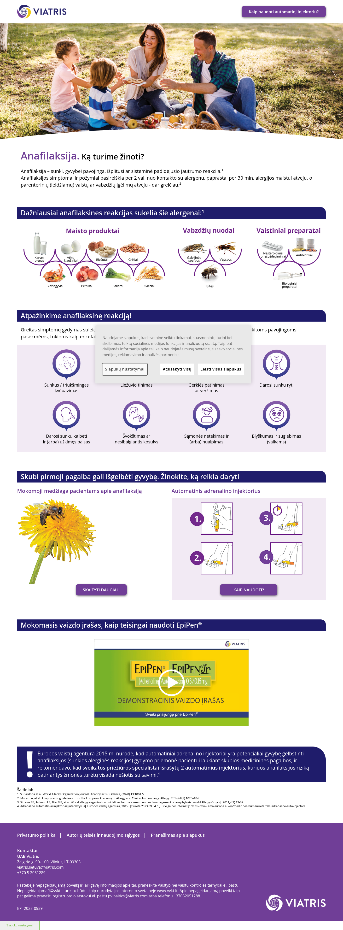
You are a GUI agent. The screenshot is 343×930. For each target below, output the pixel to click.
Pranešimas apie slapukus (178, 835)
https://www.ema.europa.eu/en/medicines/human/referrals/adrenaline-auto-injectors (248, 806)
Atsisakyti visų (177, 369)
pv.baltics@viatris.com (128, 896)
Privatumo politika (36, 835)
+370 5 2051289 (31, 872)
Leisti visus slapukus (220, 369)
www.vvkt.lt (167, 890)
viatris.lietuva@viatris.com (40, 867)
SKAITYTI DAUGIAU (101, 590)
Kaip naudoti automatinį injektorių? (284, 11)
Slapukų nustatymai (19, 925)
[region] (173, 354)
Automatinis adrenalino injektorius (216, 490)
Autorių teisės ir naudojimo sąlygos (103, 835)
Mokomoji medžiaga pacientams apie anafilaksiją (79, 490)
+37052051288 (187, 896)
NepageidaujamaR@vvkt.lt (40, 890)
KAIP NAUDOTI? (248, 590)
